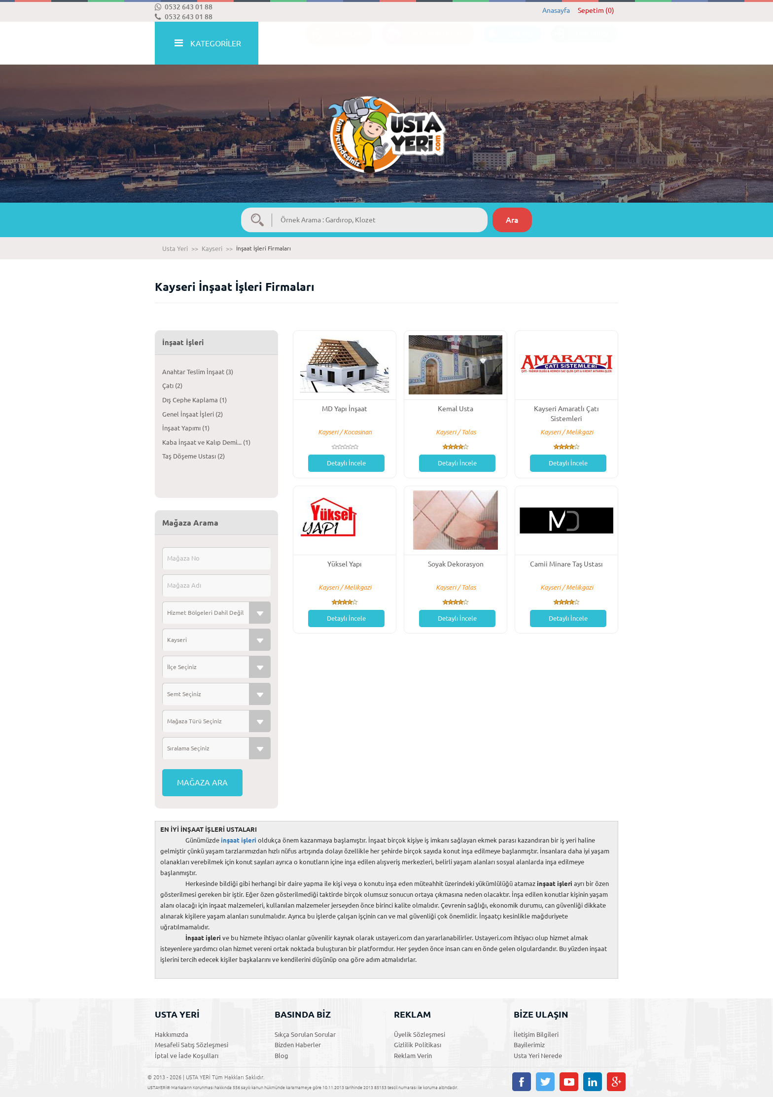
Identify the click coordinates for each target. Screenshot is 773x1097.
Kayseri (212, 248)
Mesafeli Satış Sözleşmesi (191, 1044)
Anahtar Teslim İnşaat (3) (197, 371)
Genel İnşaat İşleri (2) (192, 414)
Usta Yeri (175, 248)
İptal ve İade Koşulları (186, 1055)
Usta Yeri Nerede (538, 1055)
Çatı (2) (172, 385)
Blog (281, 1055)
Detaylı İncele (346, 463)
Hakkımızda (171, 1034)
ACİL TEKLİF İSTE (423, 44)
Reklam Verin (413, 1055)
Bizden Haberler (298, 1044)
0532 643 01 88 (183, 7)
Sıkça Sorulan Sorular (305, 1034)
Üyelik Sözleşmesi (419, 1034)
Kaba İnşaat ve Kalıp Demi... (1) (206, 442)
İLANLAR (334, 44)
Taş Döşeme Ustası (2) (193, 456)
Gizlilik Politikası (417, 1044)
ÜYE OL (507, 43)
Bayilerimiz (529, 1044)
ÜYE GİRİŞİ (579, 43)
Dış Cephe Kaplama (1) (194, 399)
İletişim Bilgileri (536, 1034)
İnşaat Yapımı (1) (186, 428)
